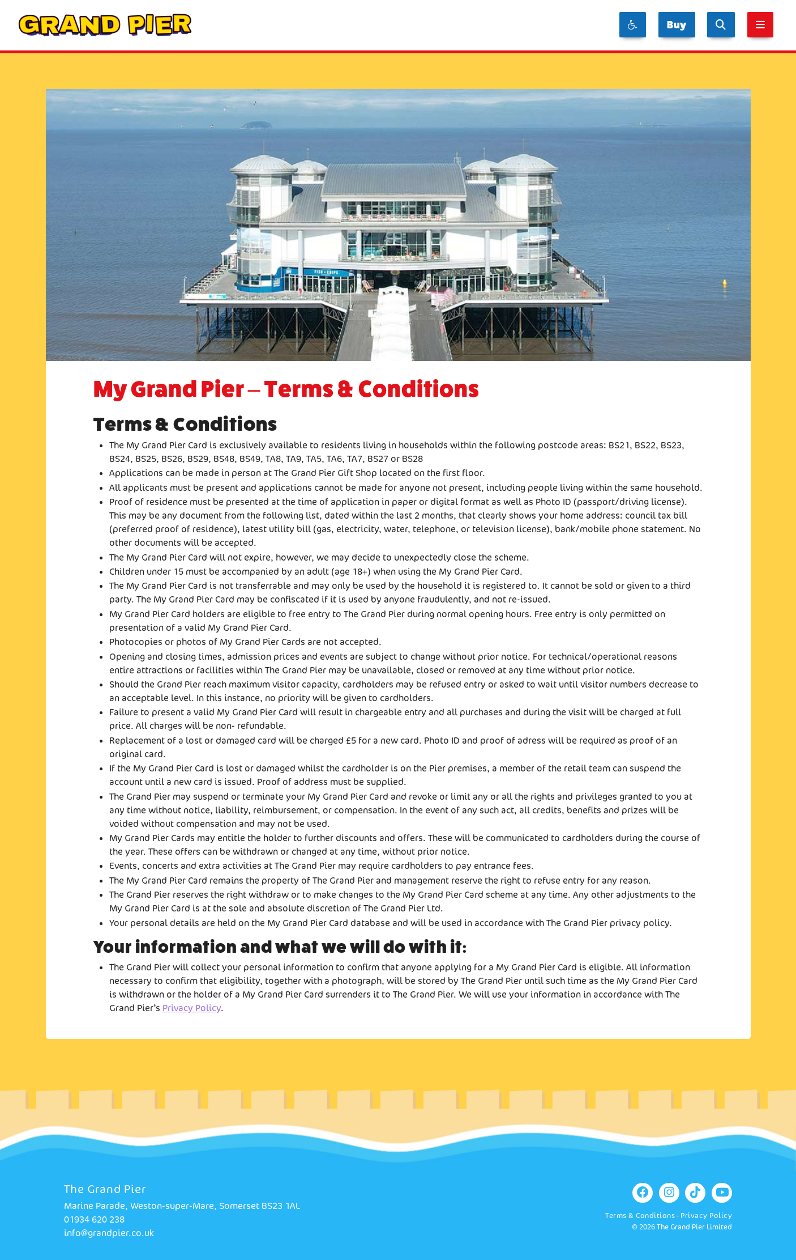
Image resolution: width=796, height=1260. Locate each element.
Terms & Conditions (640, 1215)
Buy (677, 25)
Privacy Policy (191, 1008)
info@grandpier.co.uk (109, 1233)
